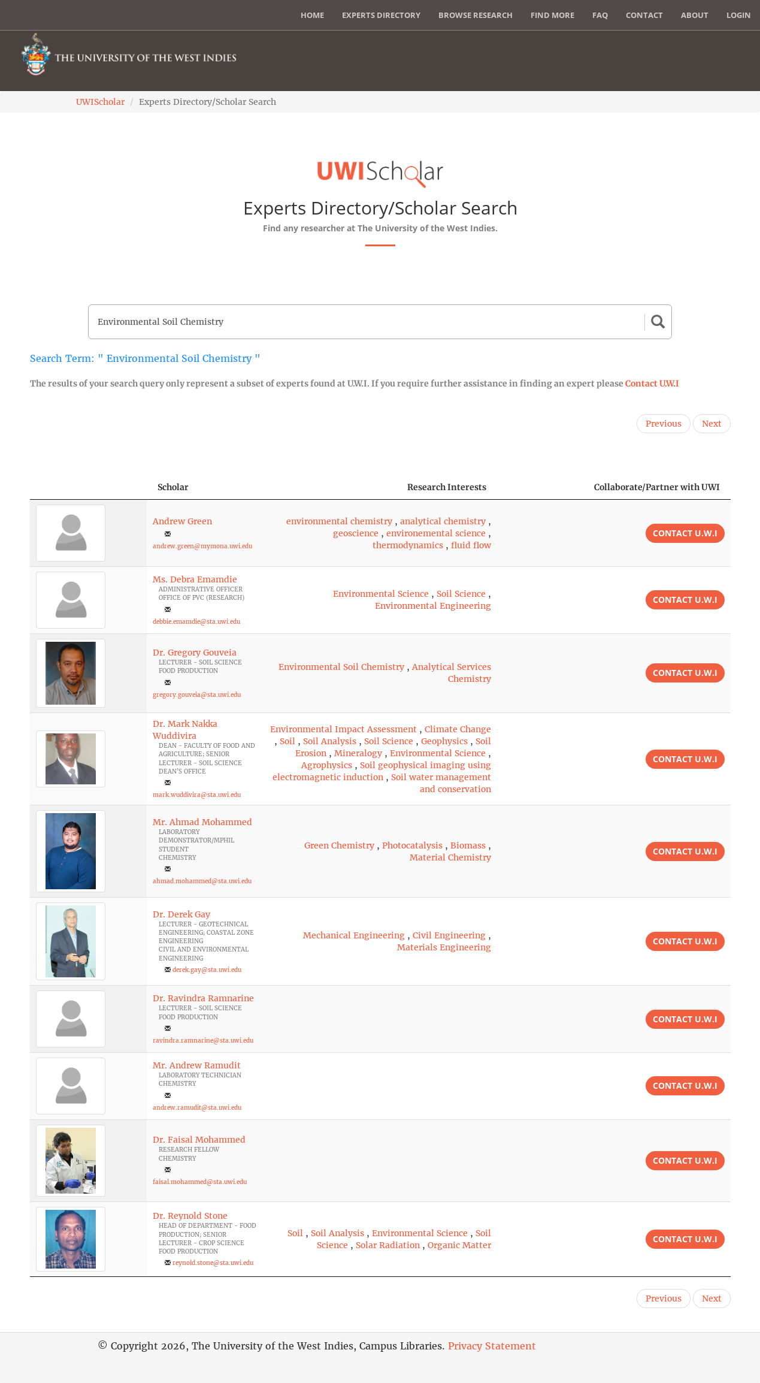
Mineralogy (358, 753)
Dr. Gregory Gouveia (195, 652)
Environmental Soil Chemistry (341, 667)
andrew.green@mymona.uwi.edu (202, 546)
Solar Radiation (388, 1245)
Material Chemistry (450, 857)
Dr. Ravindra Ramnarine (203, 998)
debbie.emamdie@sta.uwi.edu (196, 622)
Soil (287, 741)
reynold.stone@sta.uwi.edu (212, 1263)
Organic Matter (459, 1245)
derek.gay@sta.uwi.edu (206, 970)
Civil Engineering (449, 935)
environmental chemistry (339, 521)
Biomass (468, 845)
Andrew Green (182, 521)
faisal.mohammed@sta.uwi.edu (200, 1182)
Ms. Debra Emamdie (195, 579)
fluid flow (471, 545)
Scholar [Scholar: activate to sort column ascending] (173, 487)
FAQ (600, 15)
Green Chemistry (339, 845)
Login (738, 15)
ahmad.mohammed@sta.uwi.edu (202, 881)
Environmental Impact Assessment (343, 729)
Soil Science (461, 593)
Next (712, 423)
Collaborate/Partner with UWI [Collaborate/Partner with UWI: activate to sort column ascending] (657, 487)
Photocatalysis (412, 845)
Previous (664, 423)
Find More (552, 15)
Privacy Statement (492, 1346)
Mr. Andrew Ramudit (197, 1065)
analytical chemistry (443, 521)
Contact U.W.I (652, 383)
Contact (644, 15)
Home (312, 15)
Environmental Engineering (433, 605)
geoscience (356, 533)
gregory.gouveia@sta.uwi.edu (197, 695)
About (694, 15)
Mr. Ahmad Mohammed (202, 822)
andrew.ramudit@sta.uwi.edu (197, 1108)
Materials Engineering (444, 947)
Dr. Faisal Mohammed (199, 1139)
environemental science (436, 533)
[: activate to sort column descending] (88, 487)
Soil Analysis (329, 741)
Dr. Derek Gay (181, 914)
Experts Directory (381, 15)
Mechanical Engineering (354, 935)
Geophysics (444, 741)
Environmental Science (381, 593)
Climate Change (458, 729)
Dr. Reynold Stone (190, 1215)
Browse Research (475, 15)
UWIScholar (100, 101)
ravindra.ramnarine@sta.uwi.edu (203, 1040)
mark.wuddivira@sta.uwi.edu (197, 795)
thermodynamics (408, 545)
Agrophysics (326, 765)
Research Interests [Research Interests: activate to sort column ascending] (446, 487)
